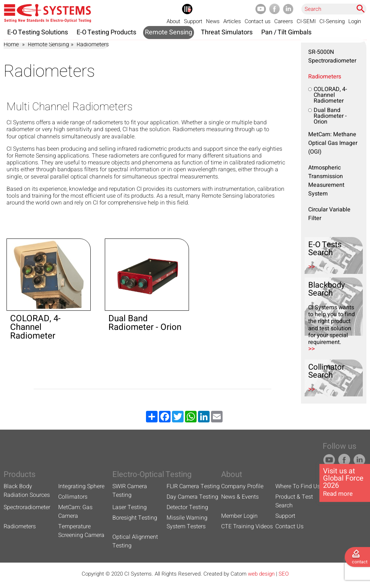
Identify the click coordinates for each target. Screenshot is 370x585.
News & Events (240, 496)
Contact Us (289, 526)
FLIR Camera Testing (193, 486)
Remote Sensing (48, 44)
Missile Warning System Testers (187, 522)
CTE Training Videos (247, 526)
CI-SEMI (306, 21)
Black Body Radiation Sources (27, 490)
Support (193, 21)
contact (359, 562)
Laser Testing (129, 507)
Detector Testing (187, 507)
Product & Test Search (294, 501)
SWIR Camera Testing (129, 490)
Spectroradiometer (27, 507)
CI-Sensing (332, 21)
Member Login (239, 516)
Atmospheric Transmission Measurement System (326, 180)
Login (354, 21)
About (173, 21)
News (213, 21)
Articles (232, 21)
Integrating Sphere (81, 486)
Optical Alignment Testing (135, 541)
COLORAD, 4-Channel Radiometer (330, 95)
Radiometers (324, 76)
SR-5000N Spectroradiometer (332, 56)
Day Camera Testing (192, 496)
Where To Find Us (297, 486)
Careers (283, 21)
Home (11, 44)
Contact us (258, 21)
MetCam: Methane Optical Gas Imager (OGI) (332, 143)
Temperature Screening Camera (81, 530)
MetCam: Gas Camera (75, 511)
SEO (284, 574)
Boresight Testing (134, 517)
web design (261, 574)
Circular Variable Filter (329, 214)
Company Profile (242, 486)
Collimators (72, 496)
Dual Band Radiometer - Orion (330, 116)
